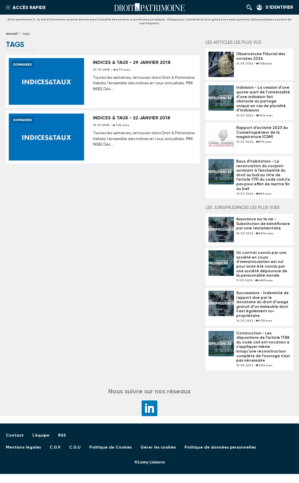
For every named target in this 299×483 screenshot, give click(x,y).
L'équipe (40, 435)
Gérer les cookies (158, 447)
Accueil (12, 34)
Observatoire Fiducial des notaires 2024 (260, 56)
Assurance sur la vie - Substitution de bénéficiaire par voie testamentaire (263, 223)
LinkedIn (149, 408)
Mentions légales (23, 447)
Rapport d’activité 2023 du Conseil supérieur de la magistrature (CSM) (262, 132)
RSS (62, 435)
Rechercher (250, 7)
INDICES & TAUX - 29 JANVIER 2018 (132, 62)
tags (26, 34)
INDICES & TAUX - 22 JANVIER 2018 (131, 118)
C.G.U (75, 447)
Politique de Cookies (110, 447)
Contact (15, 435)
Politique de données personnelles (220, 447)
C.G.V (55, 447)
